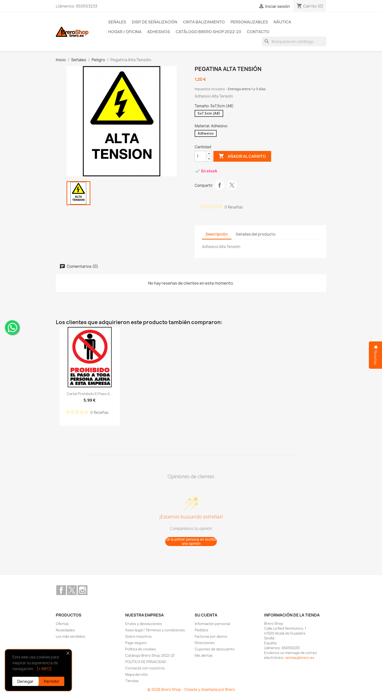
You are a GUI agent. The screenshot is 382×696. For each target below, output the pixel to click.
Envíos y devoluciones (143, 623)
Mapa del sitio (136, 674)
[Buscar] (294, 41)
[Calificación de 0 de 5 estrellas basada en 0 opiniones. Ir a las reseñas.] (222, 206)
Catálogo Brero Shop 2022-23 (208, 31)
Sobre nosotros (138, 636)
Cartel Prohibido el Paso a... (90, 393)
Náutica (282, 22)
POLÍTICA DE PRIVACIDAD (145, 661)
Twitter (72, 590)
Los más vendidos (70, 636)
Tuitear (232, 185)
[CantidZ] (200, 156)
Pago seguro (136, 642)
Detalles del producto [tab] (256, 234)
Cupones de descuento (215, 649)
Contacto (258, 31)
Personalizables (249, 22)
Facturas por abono (211, 636)
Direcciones (205, 642)
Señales (117, 22)
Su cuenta (206, 615)
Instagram (82, 590)
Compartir (219, 185)
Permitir (51, 681)
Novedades (65, 630)
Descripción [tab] (217, 234)
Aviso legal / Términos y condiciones (155, 630)
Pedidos (201, 630)
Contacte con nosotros (145, 668)
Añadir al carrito (242, 156)
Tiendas (132, 680)
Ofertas (62, 623)
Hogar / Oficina (125, 31)
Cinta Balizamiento (204, 22)
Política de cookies (140, 649)
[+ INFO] (44, 668)
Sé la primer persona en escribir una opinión (191, 541)
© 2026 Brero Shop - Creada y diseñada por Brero (191, 689)
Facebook (61, 590)
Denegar (25, 681)
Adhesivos (158, 31)
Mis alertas (204, 655)
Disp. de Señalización (154, 22)
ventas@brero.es (299, 657)
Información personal (212, 623)
